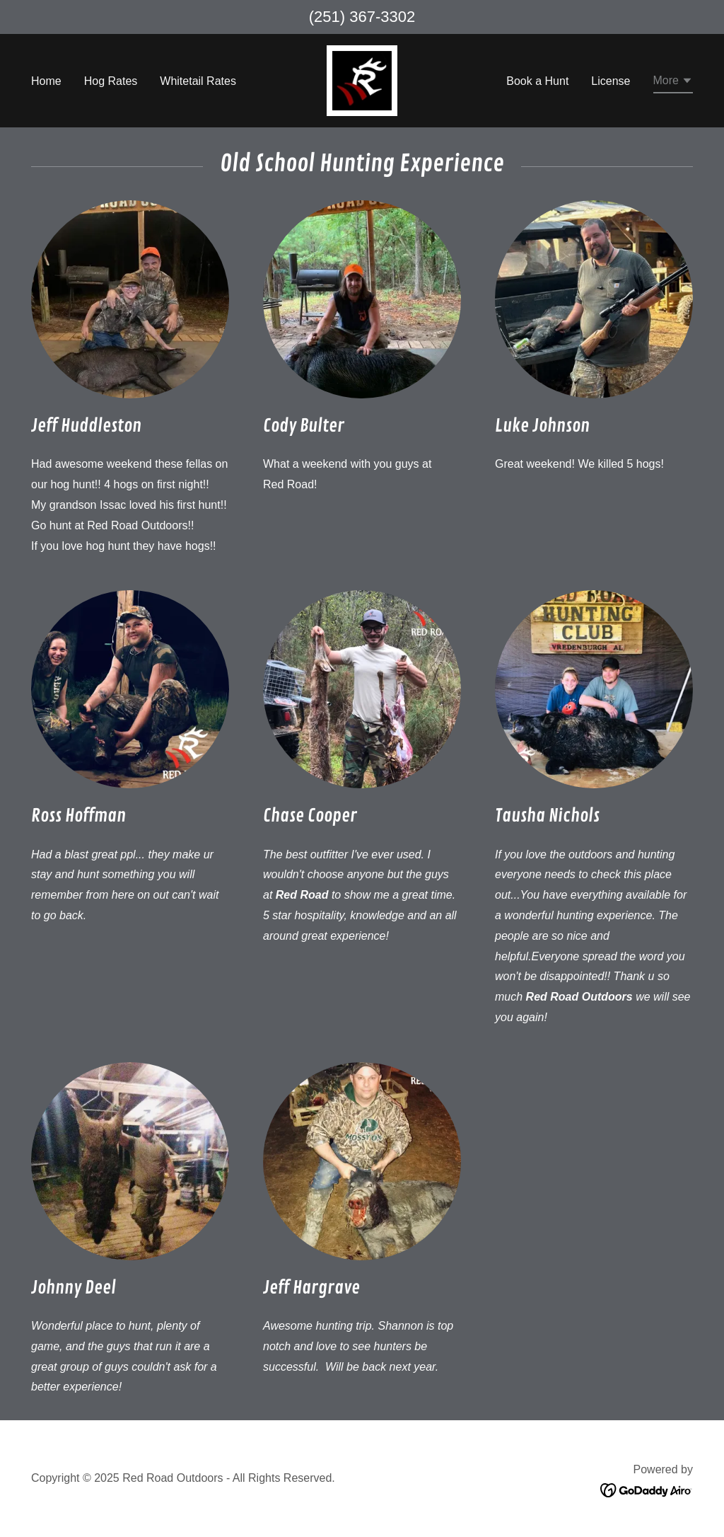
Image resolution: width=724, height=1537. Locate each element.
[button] (673, 82)
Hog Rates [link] (111, 81)
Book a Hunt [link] (537, 81)
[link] (362, 80)
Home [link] (46, 81)
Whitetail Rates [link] (198, 81)
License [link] (610, 81)
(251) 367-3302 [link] (362, 16)
